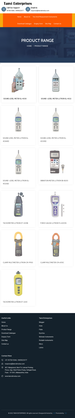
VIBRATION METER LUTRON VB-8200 (53, 181)
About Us (27, 17)
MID (54, 413)
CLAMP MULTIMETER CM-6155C (51, 262)
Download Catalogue (24, 24)
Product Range (6, 329)
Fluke (41, 329)
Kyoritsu (42, 333)
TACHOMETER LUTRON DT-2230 (14, 302)
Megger (41, 322)
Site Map (48, 24)
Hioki (40, 326)
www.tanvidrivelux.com (12, 376)
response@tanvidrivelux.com (40, 10)
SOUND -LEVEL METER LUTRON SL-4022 (56, 99)
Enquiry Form (38, 24)
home (29, 46)
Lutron (41, 348)
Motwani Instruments (46, 337)
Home (19, 17)
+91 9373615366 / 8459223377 (16, 360)
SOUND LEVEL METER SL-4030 (15, 99)
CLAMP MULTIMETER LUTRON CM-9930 (17, 262)
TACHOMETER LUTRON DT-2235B (14, 223)
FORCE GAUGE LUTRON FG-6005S (52, 223)
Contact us (57, 24)
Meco (41, 344)
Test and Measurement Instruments (45, 17)
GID (65, 413)
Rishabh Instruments (46, 340)
